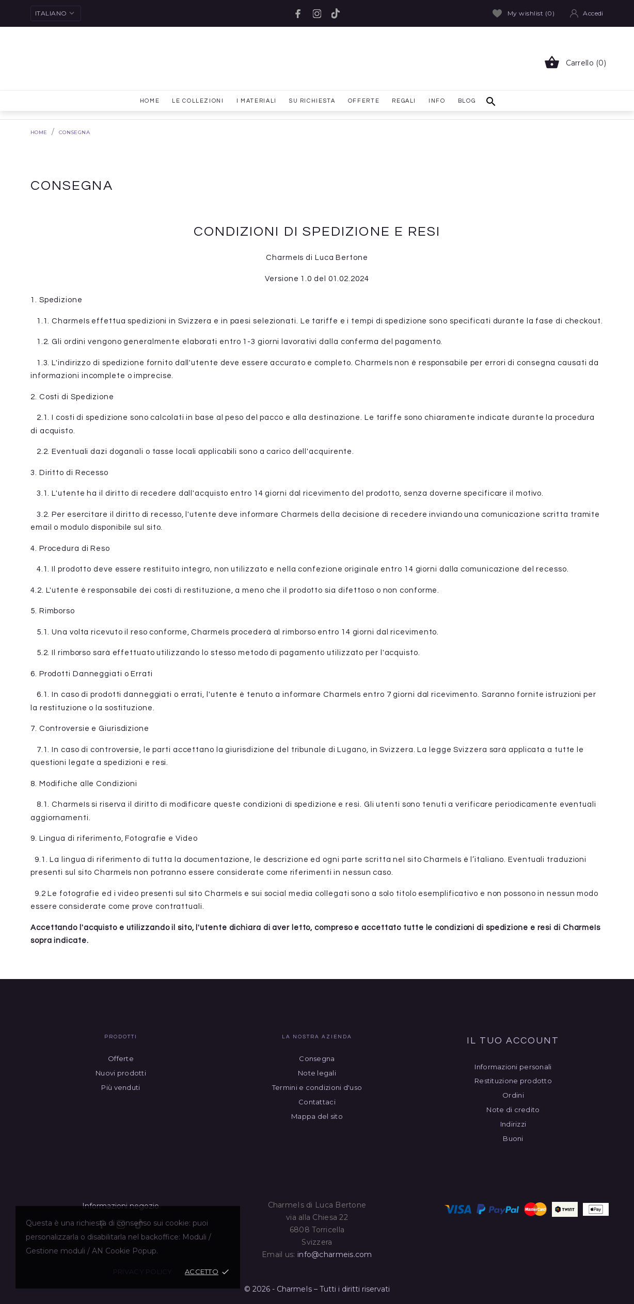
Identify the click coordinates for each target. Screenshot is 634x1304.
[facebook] (298, 13)
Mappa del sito (317, 1116)
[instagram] (317, 13)
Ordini (513, 1095)
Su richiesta (312, 101)
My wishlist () (523, 13)
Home (148, 98)
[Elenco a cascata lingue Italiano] (55, 13)
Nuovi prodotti (121, 1073)
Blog (467, 101)
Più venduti (120, 1087)
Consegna (317, 1058)
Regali (404, 101)
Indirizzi (513, 1124)
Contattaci (317, 1102)
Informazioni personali (512, 1067)
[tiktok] (335, 13)
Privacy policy (142, 1271)
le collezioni (198, 101)
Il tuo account (513, 1041)
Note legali (317, 1073)
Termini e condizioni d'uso (317, 1087)
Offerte (364, 98)
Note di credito (513, 1109)
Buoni (513, 1138)
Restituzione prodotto (513, 1081)
